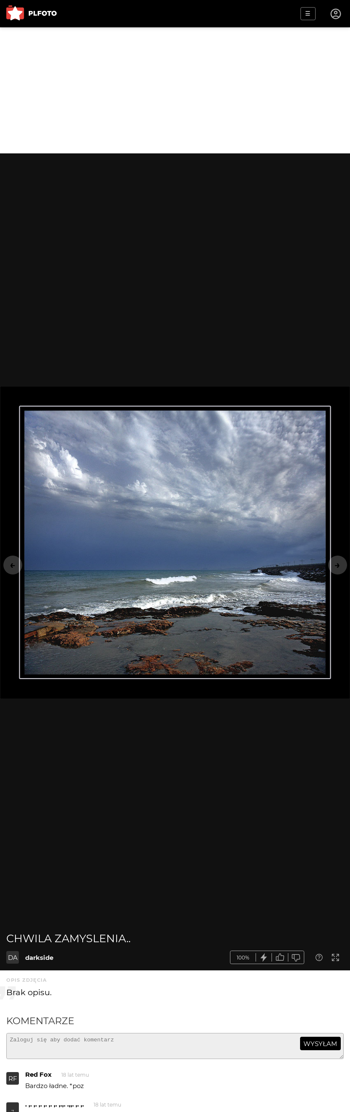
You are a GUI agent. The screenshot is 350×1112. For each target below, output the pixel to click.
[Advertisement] (175, 90)
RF (12, 1082)
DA (13, 958)
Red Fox (38, 1078)
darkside (39, 958)
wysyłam (320, 1044)
